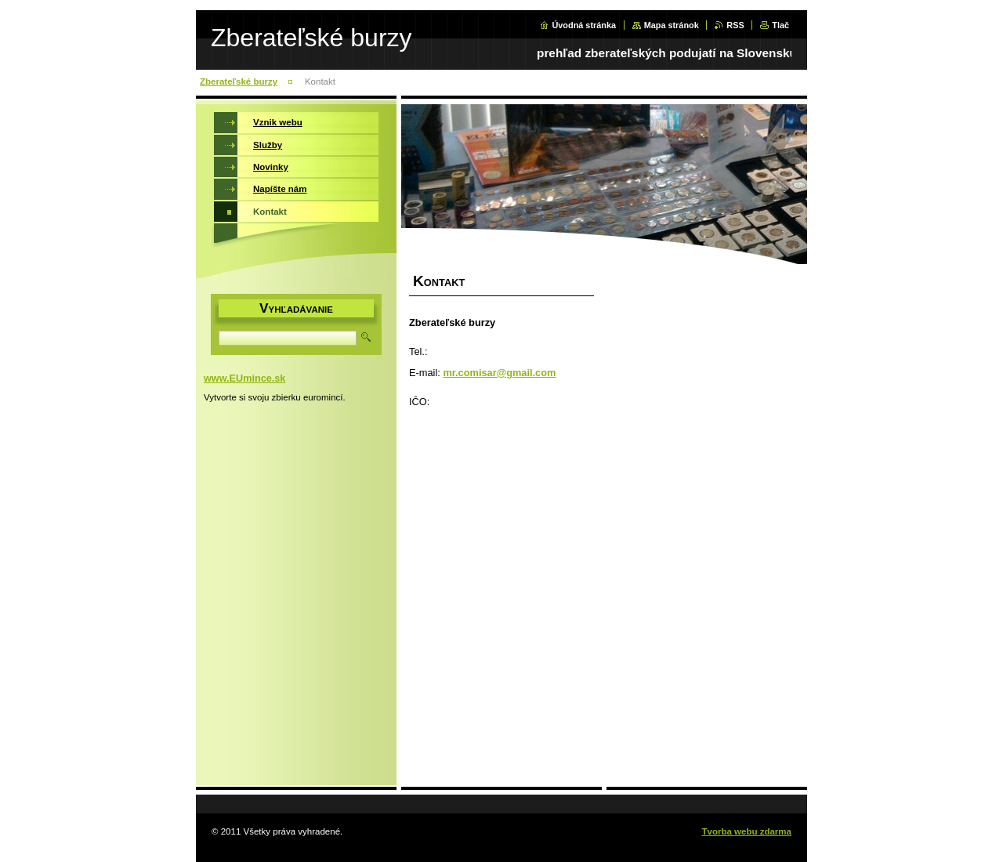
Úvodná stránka (584, 25)
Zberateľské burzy (238, 81)
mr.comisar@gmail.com (499, 372)
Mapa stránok (671, 25)
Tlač (780, 25)
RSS (735, 25)
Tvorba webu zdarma (746, 831)
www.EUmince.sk (244, 378)
